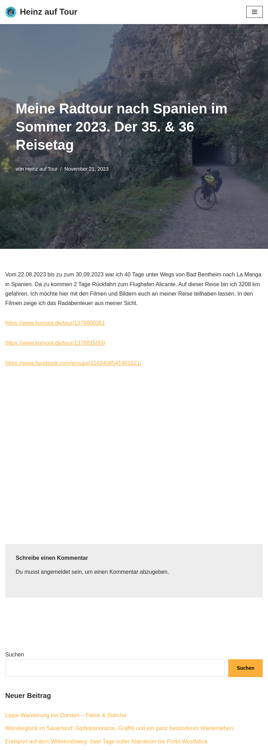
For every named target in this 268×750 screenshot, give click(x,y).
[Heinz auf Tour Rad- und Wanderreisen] (41, 12)
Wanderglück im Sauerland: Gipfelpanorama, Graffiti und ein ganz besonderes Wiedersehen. (119, 728)
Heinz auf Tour (41, 169)
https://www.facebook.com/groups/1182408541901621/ (73, 363)
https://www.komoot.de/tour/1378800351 (55, 323)
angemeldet (55, 572)
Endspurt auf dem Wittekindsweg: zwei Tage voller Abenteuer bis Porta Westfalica (106, 741)
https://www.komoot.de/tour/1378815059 (55, 343)
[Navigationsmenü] (254, 12)
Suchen (14, 655)
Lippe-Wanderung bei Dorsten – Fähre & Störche (65, 715)
